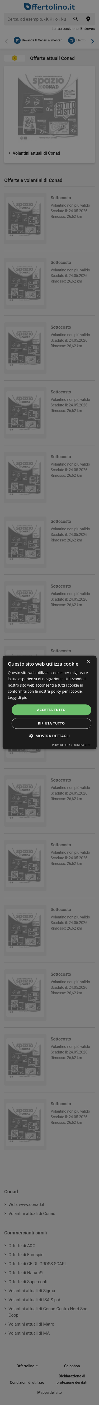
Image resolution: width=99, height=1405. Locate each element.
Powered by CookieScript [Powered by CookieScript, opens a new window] (71, 745)
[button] (49, 736)
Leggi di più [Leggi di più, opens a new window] (17, 697)
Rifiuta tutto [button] (51, 723)
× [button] (88, 662)
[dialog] (49, 702)
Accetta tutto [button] (51, 709)
